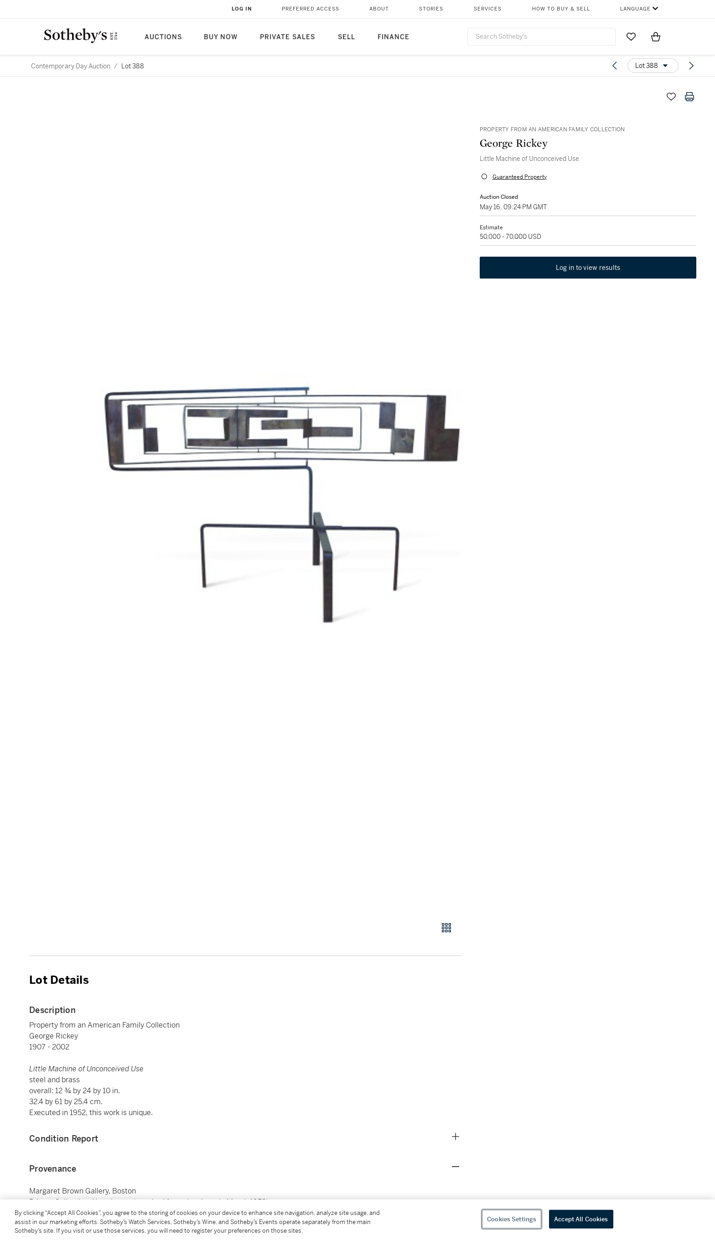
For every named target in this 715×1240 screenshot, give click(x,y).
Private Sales (287, 37)
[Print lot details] (689, 96)
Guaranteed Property (519, 177)
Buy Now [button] (221, 37)
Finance (393, 37)
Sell (346, 37)
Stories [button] (431, 9)
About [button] (379, 9)
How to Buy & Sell (561, 9)
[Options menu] (653, 65)
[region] (357, 1219)
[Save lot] (671, 96)
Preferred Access (310, 9)
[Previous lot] (615, 65)
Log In (242, 9)
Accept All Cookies (581, 1219)
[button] (280, 499)
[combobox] (541, 37)
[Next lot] (691, 65)
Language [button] (635, 9)
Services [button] (488, 9)
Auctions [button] (163, 37)
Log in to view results (588, 268)
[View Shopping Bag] (655, 36)
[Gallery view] (446, 928)
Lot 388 (132, 66)
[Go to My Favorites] (631, 36)
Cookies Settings (511, 1219)
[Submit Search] (605, 36)
